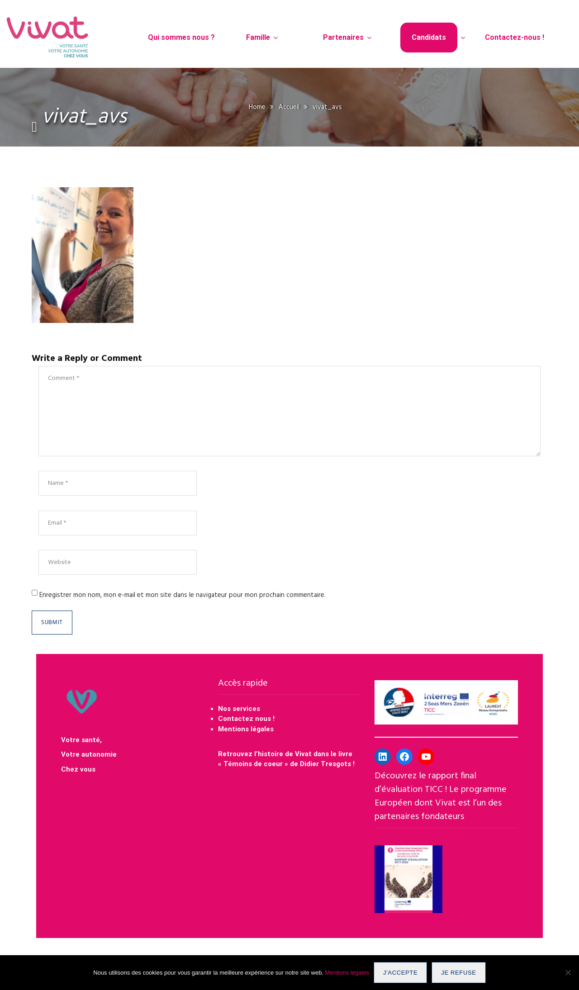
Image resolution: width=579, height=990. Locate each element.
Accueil (289, 107)
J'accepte (400, 972)
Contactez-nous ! (514, 37)
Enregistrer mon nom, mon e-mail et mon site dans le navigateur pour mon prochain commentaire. (182, 595)
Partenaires (343, 37)
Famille (258, 37)
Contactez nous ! (247, 719)
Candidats (429, 37)
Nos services (239, 709)
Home (257, 107)
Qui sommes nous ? (181, 37)
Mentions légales (246, 729)
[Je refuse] (567, 972)
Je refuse (458, 972)
